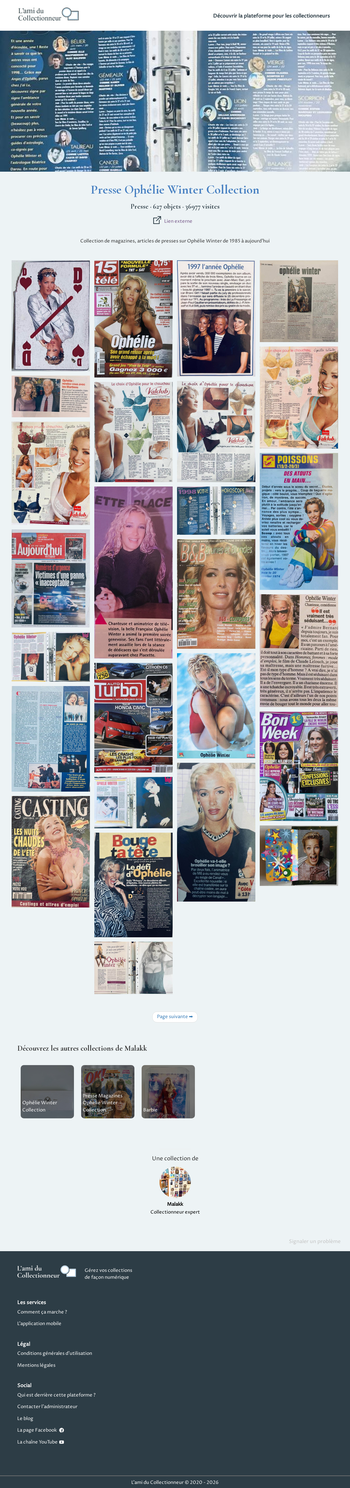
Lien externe (172, 221)
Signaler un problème (315, 1241)
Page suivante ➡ (175, 1016)
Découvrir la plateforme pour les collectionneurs (271, 16)
